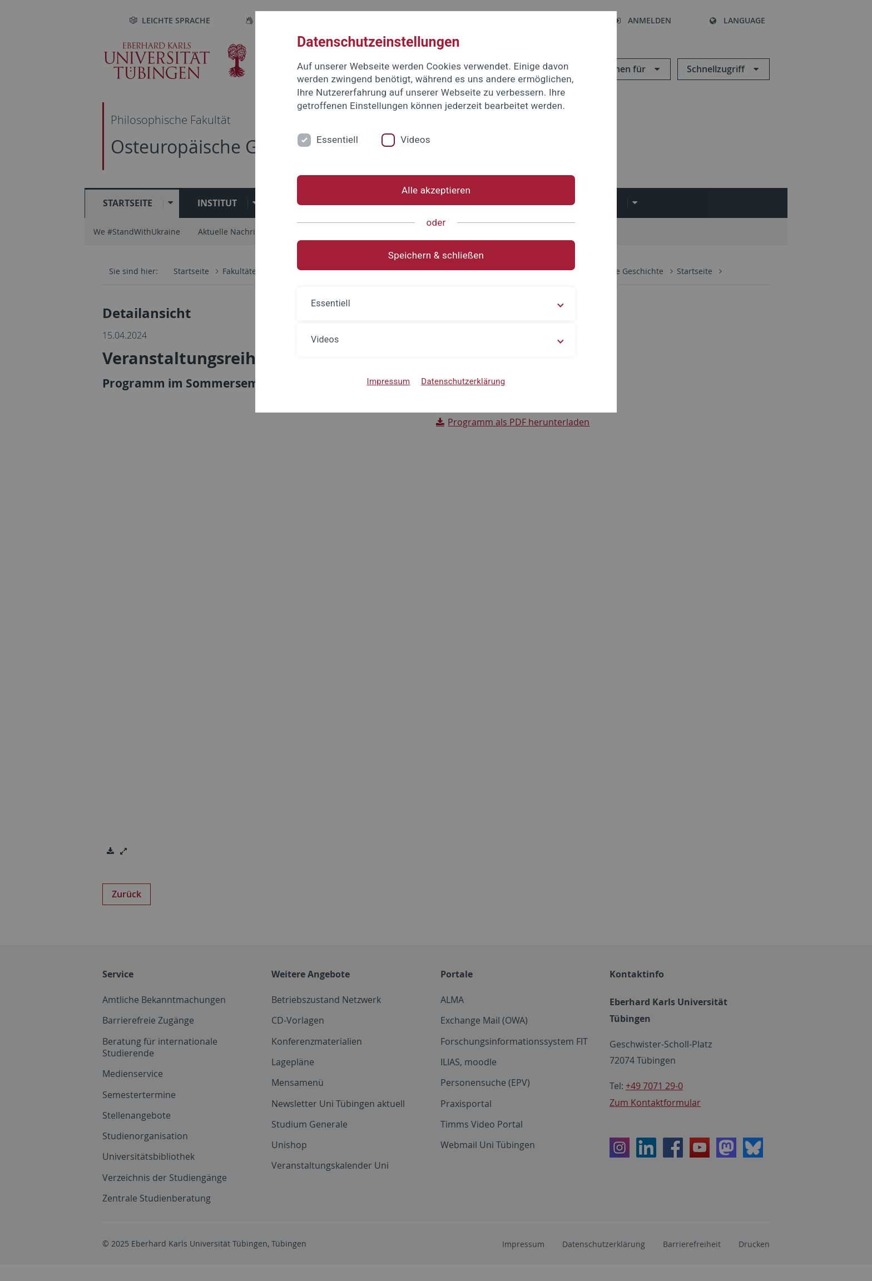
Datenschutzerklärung (463, 381)
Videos (415, 139)
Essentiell (337, 139)
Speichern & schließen (436, 255)
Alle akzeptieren (436, 190)
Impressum (388, 381)
